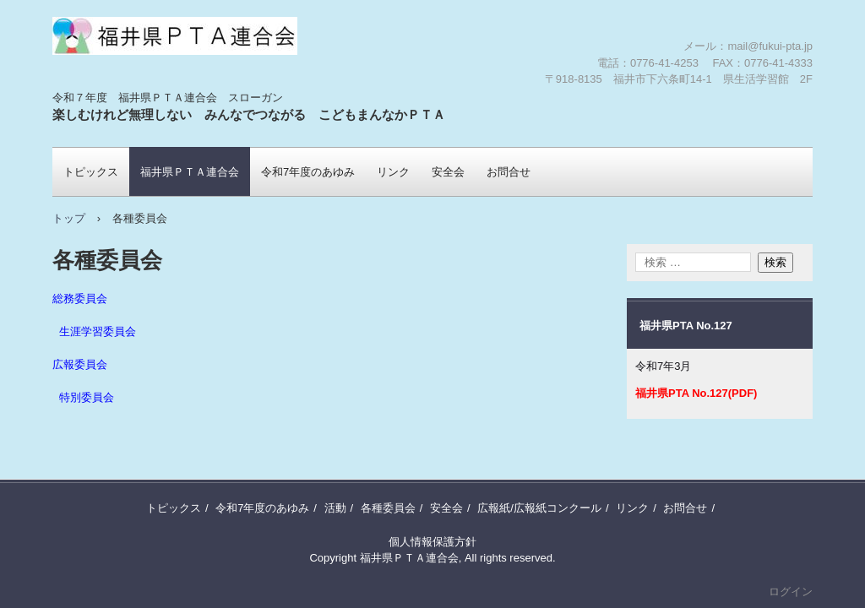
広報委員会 (79, 364)
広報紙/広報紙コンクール (539, 508)
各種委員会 (388, 508)
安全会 (448, 172)
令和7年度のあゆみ (308, 172)
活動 (335, 508)
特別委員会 (86, 397)
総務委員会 (79, 299)
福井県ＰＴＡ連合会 (151, 88)
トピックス (90, 172)
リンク (393, 172)
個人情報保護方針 (432, 541)
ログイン (791, 591)
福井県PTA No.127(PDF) (696, 393)
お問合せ (508, 172)
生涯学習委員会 (97, 331)
